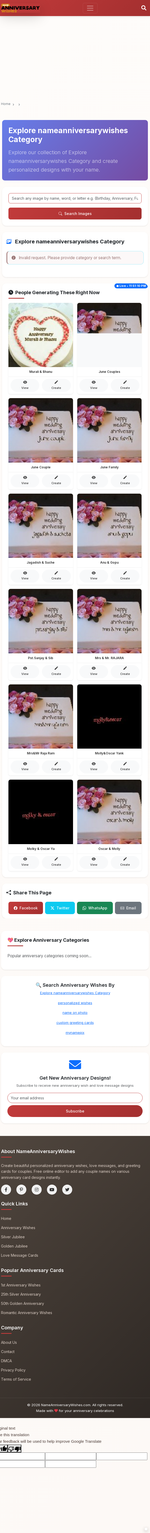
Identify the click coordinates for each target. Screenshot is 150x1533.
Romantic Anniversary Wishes (26, 1311)
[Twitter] (67, 1188)
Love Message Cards (19, 1254)
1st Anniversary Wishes (21, 1283)
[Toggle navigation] (90, 8)
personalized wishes (75, 1001)
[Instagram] (37, 1188)
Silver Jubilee (13, 1235)
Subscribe (75, 1110)
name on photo (75, 1011)
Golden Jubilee (14, 1245)
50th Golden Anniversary (22, 1302)
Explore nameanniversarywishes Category (75, 991)
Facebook (26, 906)
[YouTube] (52, 1188)
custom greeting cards (75, 1021)
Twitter (60, 906)
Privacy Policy (13, 1368)
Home (6, 104)
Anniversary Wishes (18, 1226)
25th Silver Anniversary (21, 1293)
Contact (7, 1350)
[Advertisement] (75, 38)
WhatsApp (95, 906)
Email (128, 906)
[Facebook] (6, 1188)
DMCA (6, 1359)
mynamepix (75, 1031)
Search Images (75, 213)
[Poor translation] (14, 1447)
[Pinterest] (21, 1188)
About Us (9, 1341)
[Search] (144, 8)
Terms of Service (16, 1378)
